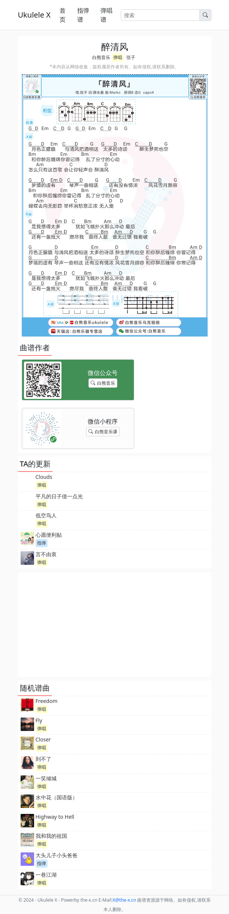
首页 (63, 15)
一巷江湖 (46, 874)
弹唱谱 (106, 15)
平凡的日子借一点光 (59, 496)
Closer (43, 739)
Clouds (44, 476)
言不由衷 (46, 554)
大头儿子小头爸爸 (57, 855)
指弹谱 (83, 15)
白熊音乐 (101, 57)
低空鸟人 (46, 515)
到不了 (43, 758)
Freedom (47, 700)
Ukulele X (34, 15)
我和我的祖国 (51, 835)
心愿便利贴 (49, 534)
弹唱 (117, 57)
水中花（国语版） (57, 797)
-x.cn (124, 900)
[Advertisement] (114, 624)
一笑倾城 (46, 778)
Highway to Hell (55, 816)
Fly (39, 720)
